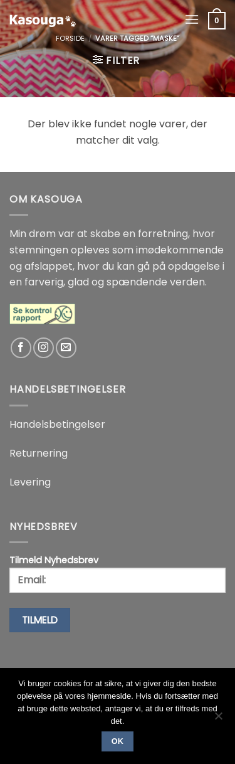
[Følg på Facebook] (21, 347)
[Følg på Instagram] (43, 347)
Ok (118, 741)
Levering (30, 482)
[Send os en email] (66, 347)
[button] (191, 19)
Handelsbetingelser (57, 424)
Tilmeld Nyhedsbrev (117, 573)
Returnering (38, 453)
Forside (70, 38)
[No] (218, 719)
